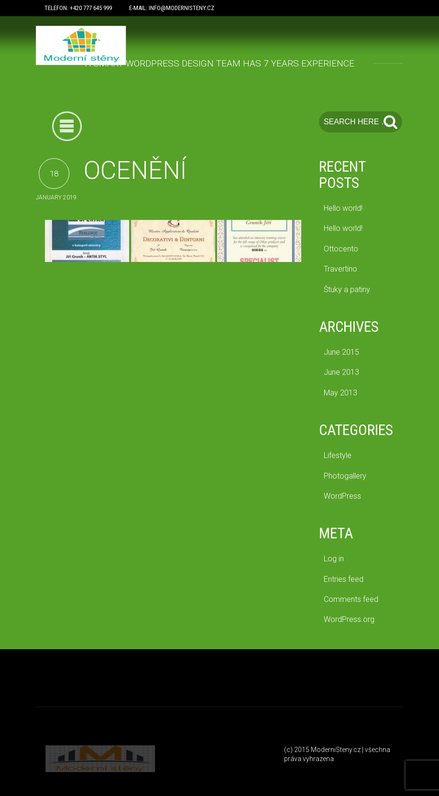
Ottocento (341, 248)
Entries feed (343, 579)
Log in (334, 558)
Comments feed (351, 599)
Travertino (340, 268)
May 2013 (340, 392)
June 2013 (341, 372)
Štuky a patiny (347, 289)
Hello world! (343, 208)
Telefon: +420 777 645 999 (78, 7)
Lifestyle (337, 455)
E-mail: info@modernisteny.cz (171, 7)
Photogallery (345, 475)
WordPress (342, 496)
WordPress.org (349, 619)
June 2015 (341, 352)
